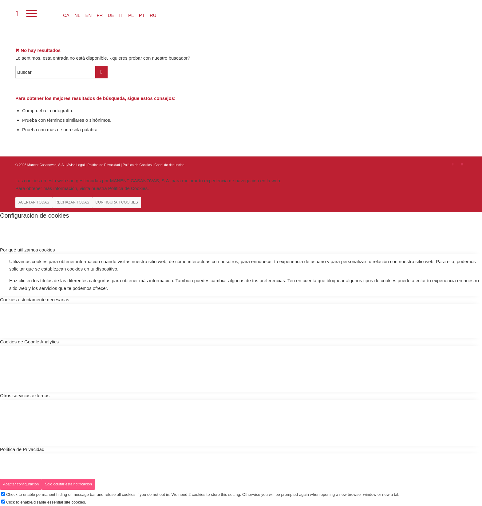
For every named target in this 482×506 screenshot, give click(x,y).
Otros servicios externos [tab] (24, 395)
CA (66, 15)
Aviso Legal (76, 165)
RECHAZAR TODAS (72, 202)
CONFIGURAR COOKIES (116, 202)
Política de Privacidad (104, 165)
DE (111, 15)
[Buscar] (16, 13)
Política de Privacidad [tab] (22, 449)
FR (100, 15)
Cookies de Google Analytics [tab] (29, 341)
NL (77, 15)
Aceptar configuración (21, 484)
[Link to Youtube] (462, 164)
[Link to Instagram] (452, 164)
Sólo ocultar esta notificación (68, 484)
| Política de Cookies (136, 165)
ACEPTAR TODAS (33, 202)
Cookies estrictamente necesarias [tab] (34, 299)
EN (88, 15)
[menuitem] (16, 13)
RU (153, 15)
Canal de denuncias (169, 165)
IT (121, 15)
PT (142, 15)
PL (131, 15)
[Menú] (31, 13)
